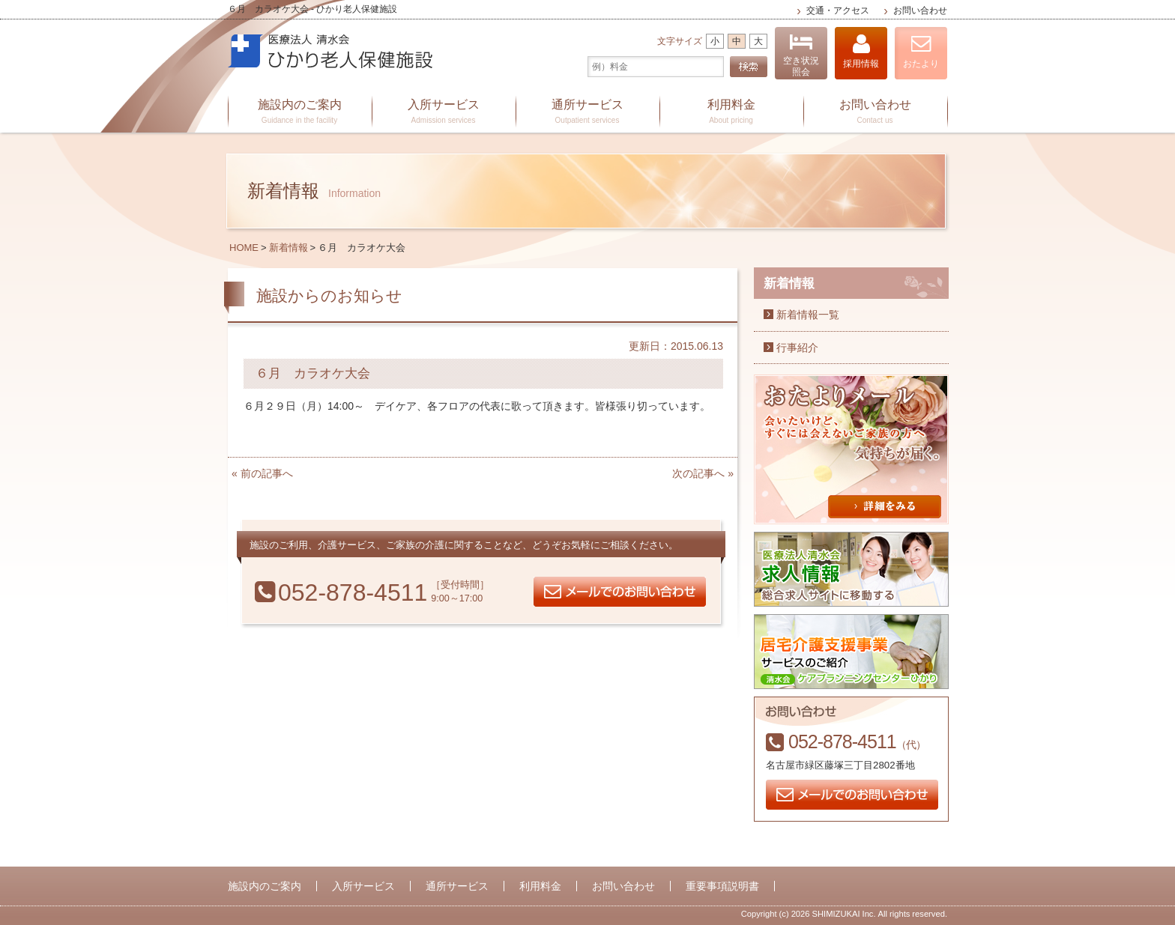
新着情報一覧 (807, 314)
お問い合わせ (920, 10)
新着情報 (288, 247)
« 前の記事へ (262, 473)
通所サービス (587, 112)
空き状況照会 (801, 55)
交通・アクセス (837, 10)
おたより (921, 51)
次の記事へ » (703, 473)
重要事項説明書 (722, 886)
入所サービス (444, 112)
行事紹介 (797, 347)
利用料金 (731, 112)
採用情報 (861, 51)
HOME (244, 247)
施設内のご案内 (300, 112)
